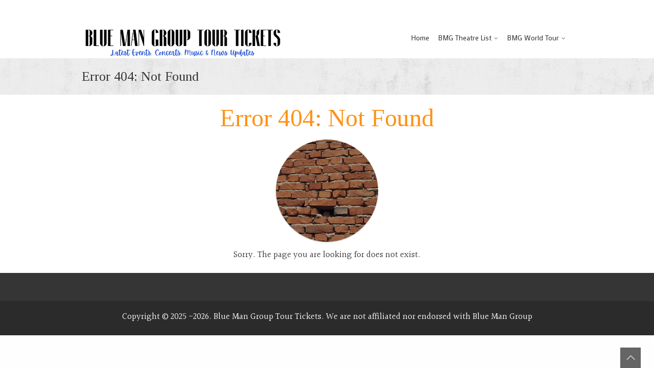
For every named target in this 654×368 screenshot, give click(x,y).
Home (420, 37)
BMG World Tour (533, 37)
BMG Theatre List (465, 37)
